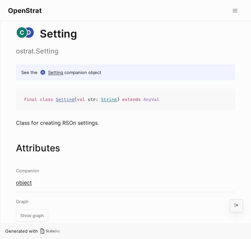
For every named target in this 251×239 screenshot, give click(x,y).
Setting (55, 72)
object (24, 182)
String (109, 99)
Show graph (32, 215)
